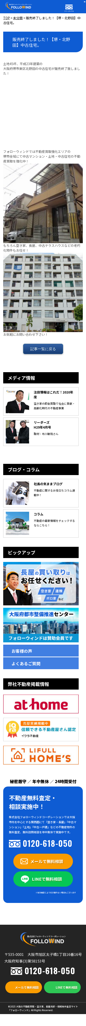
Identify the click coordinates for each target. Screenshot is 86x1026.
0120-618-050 (47, 843)
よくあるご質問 (25, 663)
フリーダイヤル (69, 11)
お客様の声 (21, 651)
